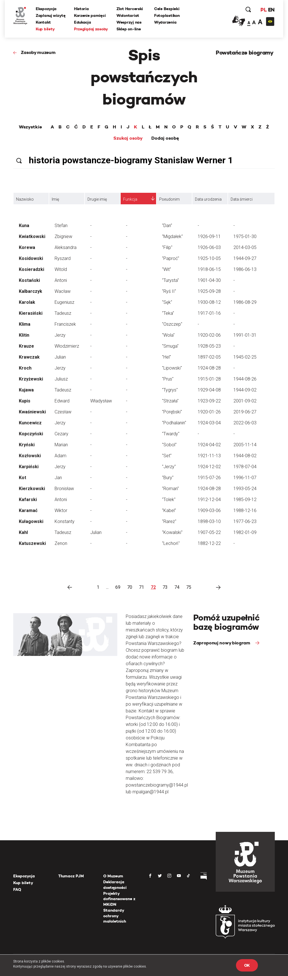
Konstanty (65, 521)
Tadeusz (63, 313)
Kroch (25, 368)
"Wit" (166, 269)
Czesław (63, 412)
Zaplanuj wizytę (51, 15)
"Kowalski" (172, 532)
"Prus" (168, 379)
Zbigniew (63, 236)
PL (263, 9)
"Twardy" (170, 433)
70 (129, 587)
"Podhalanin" (174, 422)
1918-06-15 (209, 269)
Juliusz (61, 379)
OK (247, 965)
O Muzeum (113, 875)
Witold (61, 269)
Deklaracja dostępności (115, 884)
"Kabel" (169, 510)
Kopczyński (31, 433)
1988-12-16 (244, 510)
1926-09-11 (209, 236)
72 (153, 587)
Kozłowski (30, 455)
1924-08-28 (209, 368)
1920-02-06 (209, 335)
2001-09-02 (244, 401)
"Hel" (166, 357)
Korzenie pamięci (90, 15)
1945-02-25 (244, 357)
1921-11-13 (209, 455)
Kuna (24, 225)
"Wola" (168, 335)
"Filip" (167, 247)
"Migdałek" (172, 236)
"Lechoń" (171, 543)
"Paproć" (170, 258)
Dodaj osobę (165, 138)
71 (141, 587)
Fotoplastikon (166, 15)
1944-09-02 (244, 390)
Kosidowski (31, 258)
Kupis (24, 401)
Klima (24, 324)
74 (176, 587)
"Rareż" (169, 521)
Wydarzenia (165, 22)
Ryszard (63, 258)
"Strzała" (170, 401)
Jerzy (60, 335)
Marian (61, 444)
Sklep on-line (128, 28)
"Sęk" (167, 302)
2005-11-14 (244, 444)
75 (188, 587)
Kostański (29, 280)
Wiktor (61, 510)
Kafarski (28, 499)
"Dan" (167, 225)
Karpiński (29, 466)
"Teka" (168, 313)
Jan (58, 477)
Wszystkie (30, 127)
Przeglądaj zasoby (91, 28)
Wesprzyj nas (128, 22)
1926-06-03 (209, 247)
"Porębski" (172, 412)
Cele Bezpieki (166, 8)
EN (271, 9)
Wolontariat (127, 15)
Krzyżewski (31, 379)
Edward (62, 401)
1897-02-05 (209, 357)
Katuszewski (32, 543)
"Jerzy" (169, 466)
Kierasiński (30, 313)
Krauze (26, 346)
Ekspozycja (46, 8)
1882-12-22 (209, 543)
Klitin (24, 335)
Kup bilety (45, 28)
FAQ (17, 889)
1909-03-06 (209, 510)
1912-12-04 (209, 499)
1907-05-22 (209, 532)
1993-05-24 (244, 488)
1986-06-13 (244, 269)
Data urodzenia (208, 199)
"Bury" (168, 477)
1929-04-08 (209, 390)
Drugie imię (97, 199)
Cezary (61, 433)
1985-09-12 (244, 499)
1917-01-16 (209, 313)
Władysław (101, 401)
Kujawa (26, 390)
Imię (55, 199)
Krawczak (29, 357)
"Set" (167, 455)
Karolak (27, 302)
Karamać (28, 510)
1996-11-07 (244, 477)
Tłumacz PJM (71, 875)
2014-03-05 (244, 247)
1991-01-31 (244, 335)
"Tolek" (169, 499)
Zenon (61, 543)
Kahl (23, 532)
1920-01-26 (209, 412)
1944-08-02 (244, 455)
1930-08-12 (209, 302)
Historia (81, 8)
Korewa (27, 247)
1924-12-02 (209, 466)
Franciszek (65, 324)
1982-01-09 (244, 532)
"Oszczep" (172, 324)
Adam (60, 455)
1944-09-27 (244, 258)
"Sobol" (169, 444)
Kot (22, 477)
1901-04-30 (209, 280)
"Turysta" (170, 280)
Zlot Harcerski (129, 8)
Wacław (63, 291)
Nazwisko (25, 199)
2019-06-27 (244, 412)
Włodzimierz (67, 346)
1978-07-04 (244, 466)
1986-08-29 (244, 302)
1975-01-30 (244, 236)
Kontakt (43, 22)
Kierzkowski (32, 488)
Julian (60, 357)
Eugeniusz (64, 302)
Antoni (61, 280)
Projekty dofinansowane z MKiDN (119, 899)
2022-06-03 (244, 422)
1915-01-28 (209, 379)
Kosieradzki (31, 269)
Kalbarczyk (30, 291)
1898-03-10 (209, 521)
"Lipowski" (172, 368)
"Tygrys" (170, 390)
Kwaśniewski (32, 412)
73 (165, 587)
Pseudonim (169, 199)
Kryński (27, 444)
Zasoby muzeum (38, 52)
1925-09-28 (209, 291)
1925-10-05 (209, 258)
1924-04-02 (209, 444)
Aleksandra (65, 247)
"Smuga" (170, 346)
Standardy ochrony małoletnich (114, 916)
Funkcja (130, 199)
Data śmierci (242, 199)
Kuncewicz (30, 422)
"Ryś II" (169, 291)
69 (117, 587)
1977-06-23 (244, 521)
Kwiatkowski (32, 236)
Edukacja (82, 22)
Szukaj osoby (128, 138)
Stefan (61, 225)
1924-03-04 (209, 422)
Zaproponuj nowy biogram (222, 643)
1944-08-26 (244, 379)
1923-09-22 (209, 401)
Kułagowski (31, 521)
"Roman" (170, 488)
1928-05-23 (209, 346)
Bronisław (64, 488)
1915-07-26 (209, 477)
